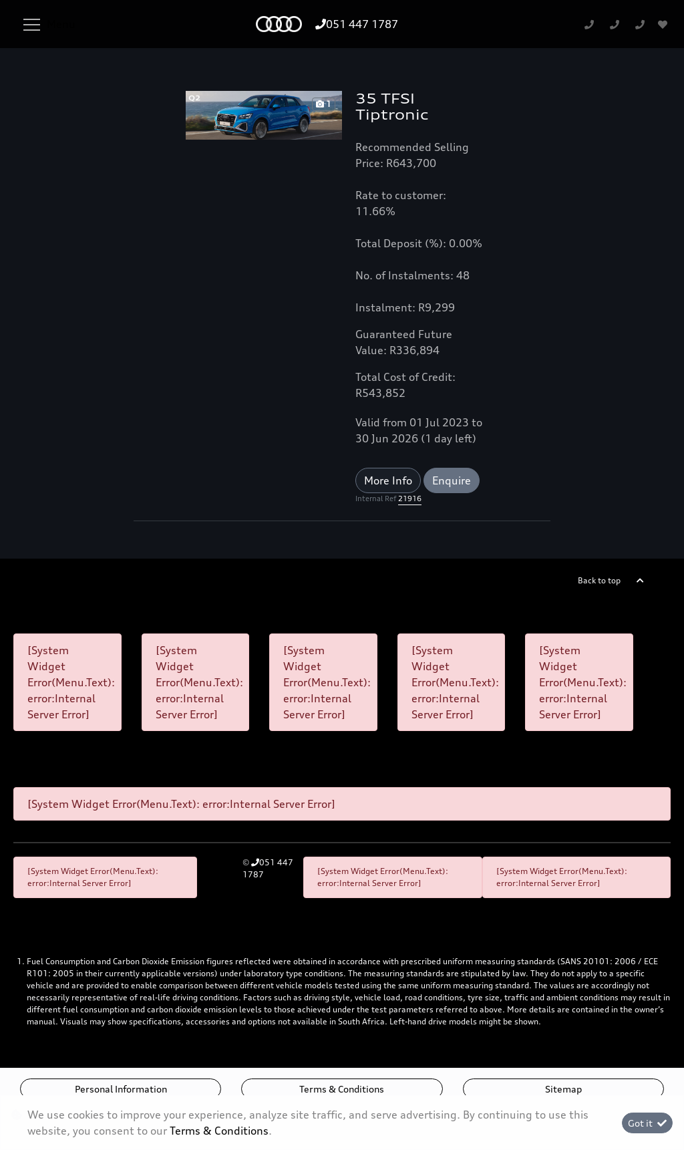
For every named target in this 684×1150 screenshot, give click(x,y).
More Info (388, 480)
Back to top (599, 580)
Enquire (451, 480)
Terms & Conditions (341, 1089)
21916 (409, 498)
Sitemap (563, 1089)
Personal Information (121, 1089)
